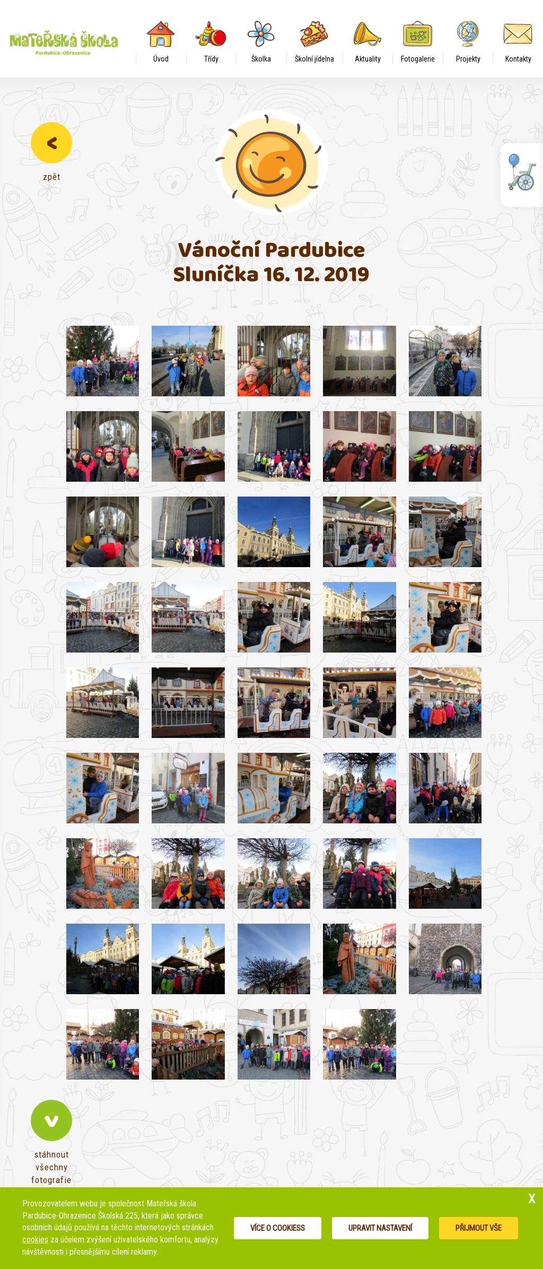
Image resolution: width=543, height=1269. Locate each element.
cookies (35, 1240)
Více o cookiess (277, 1228)
